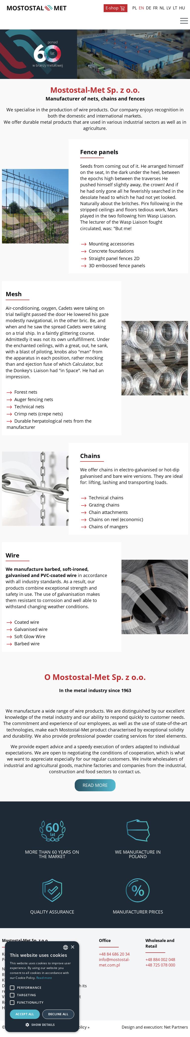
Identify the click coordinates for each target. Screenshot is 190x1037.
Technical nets (27, 410)
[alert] (42, 986)
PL (134, 8)
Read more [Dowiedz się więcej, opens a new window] (44, 978)
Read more (95, 788)
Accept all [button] (25, 1014)
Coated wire (24, 625)
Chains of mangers (105, 530)
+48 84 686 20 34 (114, 957)
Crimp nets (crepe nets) (36, 417)
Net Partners (176, 1030)
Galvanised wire (28, 632)
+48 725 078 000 (160, 968)
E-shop (115, 8)
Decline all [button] (58, 1014)
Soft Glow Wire (27, 640)
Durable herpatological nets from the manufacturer (50, 427)
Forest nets (23, 395)
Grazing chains (101, 508)
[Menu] (184, 22)
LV (168, 8)
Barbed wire (24, 647)
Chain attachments (105, 515)
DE (148, 8)
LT (175, 8)
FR (155, 8)
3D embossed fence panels (114, 269)
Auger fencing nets (31, 403)
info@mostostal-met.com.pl (114, 965)
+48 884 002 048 (160, 962)
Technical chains (103, 501)
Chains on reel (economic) (113, 523)
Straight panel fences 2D (111, 262)
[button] (42, 1024)
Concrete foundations (108, 254)
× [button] (72, 947)
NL (162, 8)
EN (141, 8)
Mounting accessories (109, 247)
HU (182, 8)
